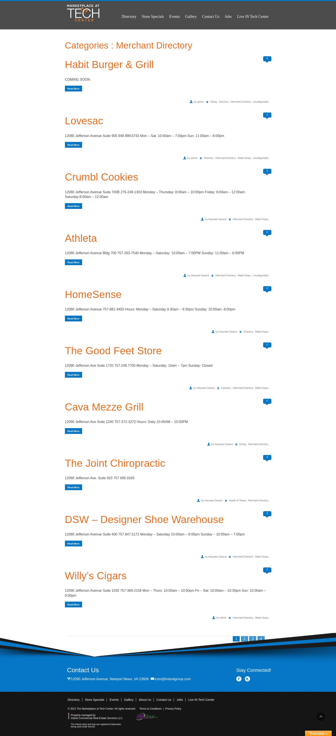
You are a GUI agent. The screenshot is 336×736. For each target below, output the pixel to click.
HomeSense (93, 294)
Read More (74, 88)
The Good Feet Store (113, 350)
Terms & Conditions (150, 708)
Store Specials (153, 16)
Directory (129, 16)
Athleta (81, 238)
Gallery (191, 16)
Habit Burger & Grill (109, 64)
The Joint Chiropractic (115, 463)
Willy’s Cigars (96, 575)
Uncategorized (260, 101)
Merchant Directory (240, 101)
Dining (213, 101)
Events (174, 16)
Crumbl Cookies (101, 177)
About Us (145, 699)
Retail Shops (244, 158)
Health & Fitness (237, 500)
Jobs (228, 16)
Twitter (247, 679)
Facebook (239, 679)
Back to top (321, 716)
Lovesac (84, 120)
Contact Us (210, 16)
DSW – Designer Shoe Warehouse (144, 519)
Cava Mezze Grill (104, 407)
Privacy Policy (173, 708)
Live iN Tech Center (253, 16)
